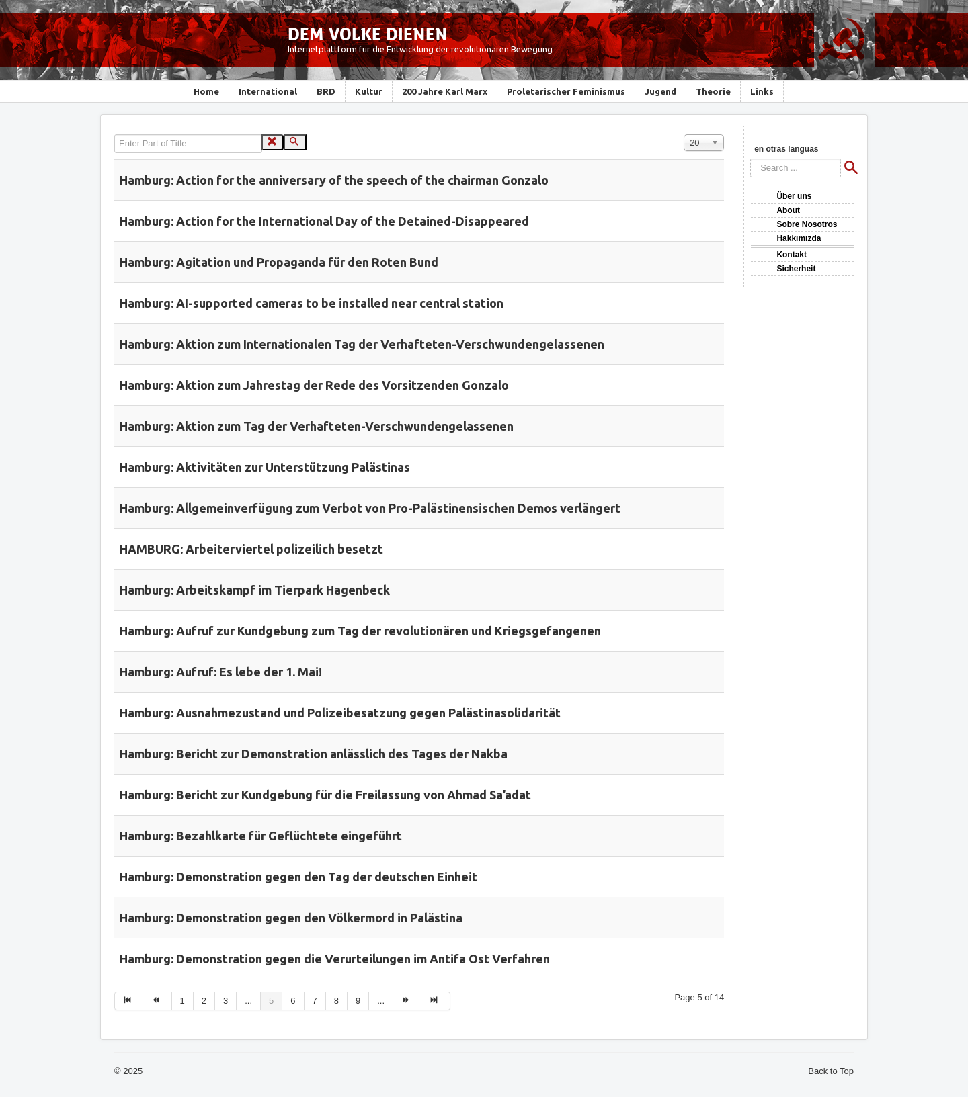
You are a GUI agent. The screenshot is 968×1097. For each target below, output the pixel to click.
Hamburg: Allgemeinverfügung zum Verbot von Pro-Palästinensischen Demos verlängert (370, 508)
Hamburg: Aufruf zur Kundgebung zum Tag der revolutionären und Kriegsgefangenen (360, 631)
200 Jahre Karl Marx (444, 91)
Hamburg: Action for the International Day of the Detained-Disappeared (324, 221)
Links (762, 91)
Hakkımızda (798, 238)
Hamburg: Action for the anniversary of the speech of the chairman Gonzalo (334, 180)
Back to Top (831, 1071)
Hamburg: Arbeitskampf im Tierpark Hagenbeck (255, 590)
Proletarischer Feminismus (566, 91)
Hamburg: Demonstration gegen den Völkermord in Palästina (291, 917)
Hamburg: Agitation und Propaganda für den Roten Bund (279, 262)
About (788, 210)
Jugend (660, 91)
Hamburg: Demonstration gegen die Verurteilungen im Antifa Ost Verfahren (335, 958)
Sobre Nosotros (806, 224)
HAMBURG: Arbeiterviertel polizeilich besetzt (251, 549)
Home (206, 91)
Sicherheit (795, 268)
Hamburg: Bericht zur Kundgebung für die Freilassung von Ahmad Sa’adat (325, 794)
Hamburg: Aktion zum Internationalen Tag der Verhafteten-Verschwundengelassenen (362, 344)
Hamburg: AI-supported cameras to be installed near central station (311, 303)
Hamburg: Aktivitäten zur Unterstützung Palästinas (265, 467)
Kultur (368, 91)
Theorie (713, 91)
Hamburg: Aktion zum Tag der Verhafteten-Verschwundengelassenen (317, 426)
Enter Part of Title (114, 134)
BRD (326, 91)
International (268, 91)
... (248, 1001)
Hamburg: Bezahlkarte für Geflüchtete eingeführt (261, 835)
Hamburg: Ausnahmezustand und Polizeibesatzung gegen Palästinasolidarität (340, 712)
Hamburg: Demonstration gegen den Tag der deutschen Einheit (298, 876)
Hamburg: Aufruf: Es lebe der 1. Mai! (221, 671)
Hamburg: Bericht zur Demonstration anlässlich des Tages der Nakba (314, 753)
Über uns (793, 196)
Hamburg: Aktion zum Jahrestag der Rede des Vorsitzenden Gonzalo (314, 385)
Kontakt (791, 254)
